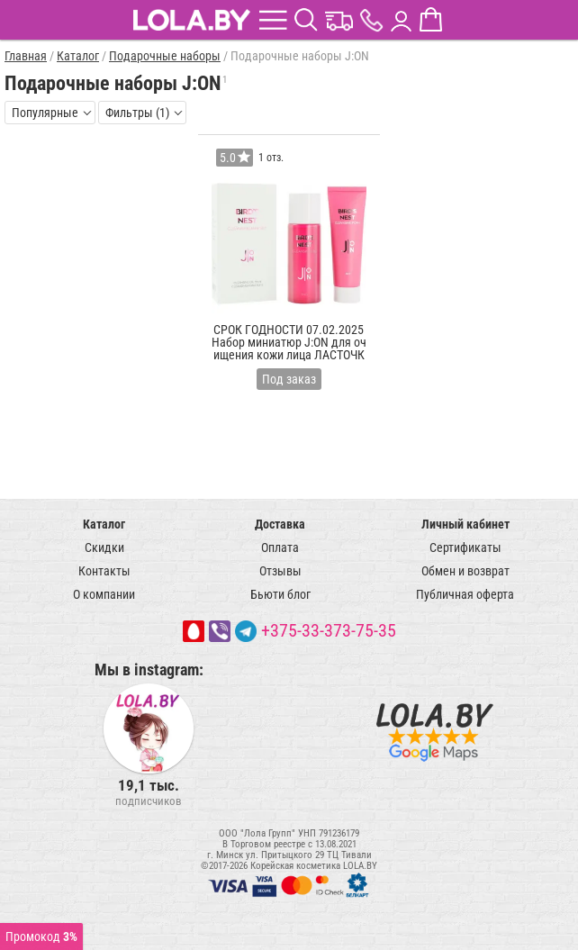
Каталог (104, 524)
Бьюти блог (280, 594)
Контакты (104, 571)
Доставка (280, 524)
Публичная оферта (465, 594)
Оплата (280, 547)
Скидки (104, 547)
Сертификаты (465, 547)
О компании (104, 594)
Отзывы (280, 571)
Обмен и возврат (465, 571)
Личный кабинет (465, 524)
